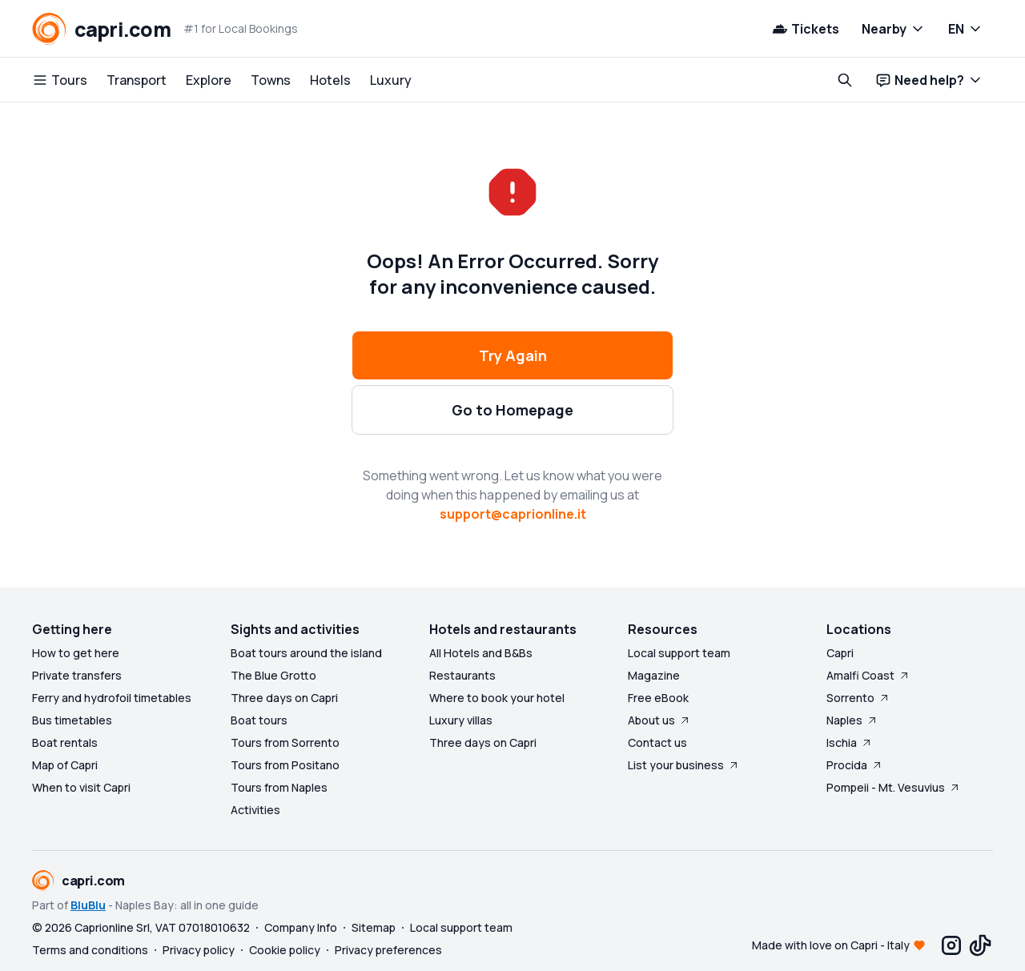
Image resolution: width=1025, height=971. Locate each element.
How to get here (75, 652)
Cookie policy (284, 949)
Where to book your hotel (497, 697)
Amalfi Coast (868, 675)
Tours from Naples (279, 787)
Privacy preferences (388, 949)
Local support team (679, 652)
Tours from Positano (285, 764)
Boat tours (259, 720)
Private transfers (77, 675)
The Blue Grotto (273, 675)
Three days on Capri (284, 697)
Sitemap (374, 927)
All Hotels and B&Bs (481, 652)
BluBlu (88, 905)
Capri (840, 652)
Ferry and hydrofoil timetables (111, 697)
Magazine (654, 675)
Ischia (849, 742)
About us (659, 720)
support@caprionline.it (513, 514)
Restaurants (462, 675)
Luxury (391, 80)
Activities (255, 809)
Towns (271, 80)
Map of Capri (65, 764)
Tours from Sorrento (285, 742)
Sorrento (858, 697)
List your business (684, 764)
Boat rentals (65, 742)
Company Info (300, 927)
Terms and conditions (90, 949)
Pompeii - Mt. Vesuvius (893, 787)
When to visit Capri (81, 787)
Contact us (657, 742)
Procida (854, 764)
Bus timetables (72, 720)
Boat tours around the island (306, 652)
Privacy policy (199, 949)
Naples (852, 720)
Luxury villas (460, 720)
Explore (208, 80)
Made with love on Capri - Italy (831, 945)
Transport (137, 80)
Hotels (330, 80)
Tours (59, 80)
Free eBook (658, 697)
